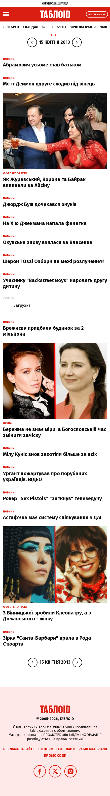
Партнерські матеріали (86, 749)
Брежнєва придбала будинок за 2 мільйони (43, 331)
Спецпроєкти (49, 749)
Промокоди (55, 756)
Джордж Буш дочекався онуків (39, 204)
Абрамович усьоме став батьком (42, 65)
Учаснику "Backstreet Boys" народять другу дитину (55, 283)
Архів (54, 35)
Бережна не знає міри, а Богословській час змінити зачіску (54, 432)
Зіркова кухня (83, 27)
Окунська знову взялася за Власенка (47, 242)
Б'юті (61, 27)
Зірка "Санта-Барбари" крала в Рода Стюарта (47, 641)
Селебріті (10, 27)
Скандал (30, 27)
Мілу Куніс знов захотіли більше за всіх (50, 454)
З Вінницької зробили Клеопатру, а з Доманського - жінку (47, 616)
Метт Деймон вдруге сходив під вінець (49, 84)
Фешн (47, 27)
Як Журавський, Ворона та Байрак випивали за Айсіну (44, 182)
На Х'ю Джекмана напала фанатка (45, 223)
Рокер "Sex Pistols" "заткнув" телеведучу (52, 498)
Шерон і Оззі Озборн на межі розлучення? (54, 261)
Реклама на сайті (18, 749)
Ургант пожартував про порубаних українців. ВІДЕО (45, 476)
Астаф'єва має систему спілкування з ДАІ (52, 517)
